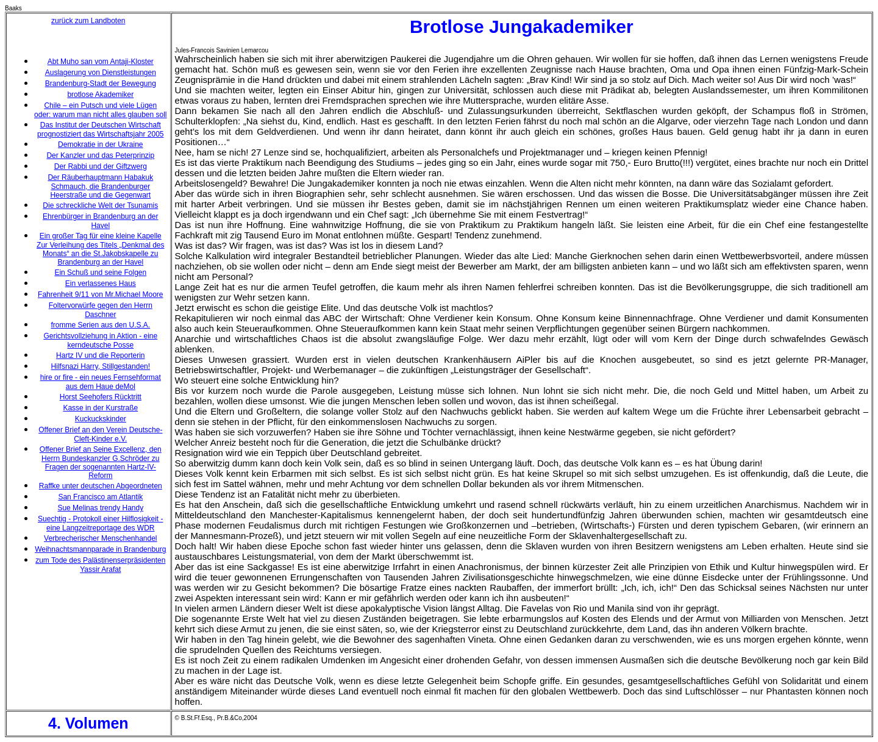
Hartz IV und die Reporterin (100, 355)
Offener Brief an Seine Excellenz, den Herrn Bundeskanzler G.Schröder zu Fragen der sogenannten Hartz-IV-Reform (101, 462)
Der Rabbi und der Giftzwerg (100, 166)
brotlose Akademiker (100, 94)
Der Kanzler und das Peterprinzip (100, 155)
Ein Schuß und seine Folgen (100, 272)
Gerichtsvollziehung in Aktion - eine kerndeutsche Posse (100, 340)
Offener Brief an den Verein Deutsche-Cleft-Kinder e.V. (100, 434)
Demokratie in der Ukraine (100, 144)
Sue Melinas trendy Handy (100, 508)
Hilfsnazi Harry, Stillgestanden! (101, 366)
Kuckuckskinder (100, 419)
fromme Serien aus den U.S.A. (100, 325)
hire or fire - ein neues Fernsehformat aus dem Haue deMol (100, 382)
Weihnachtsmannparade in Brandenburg (100, 549)
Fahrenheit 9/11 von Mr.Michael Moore (100, 294)
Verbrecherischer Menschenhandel (100, 538)
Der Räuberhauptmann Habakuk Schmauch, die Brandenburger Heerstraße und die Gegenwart (100, 186)
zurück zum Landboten (88, 20)
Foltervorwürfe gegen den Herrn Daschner (100, 310)
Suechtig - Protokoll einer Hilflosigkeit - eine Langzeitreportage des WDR (100, 523)
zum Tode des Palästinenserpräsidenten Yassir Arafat (100, 565)
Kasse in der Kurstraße (100, 408)
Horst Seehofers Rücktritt (100, 397)
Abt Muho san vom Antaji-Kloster (101, 61)
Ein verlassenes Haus (100, 283)
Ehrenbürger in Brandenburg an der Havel (100, 221)
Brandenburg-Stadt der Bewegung (100, 83)
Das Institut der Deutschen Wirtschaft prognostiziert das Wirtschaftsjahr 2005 (100, 129)
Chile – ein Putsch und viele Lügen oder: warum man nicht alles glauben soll (100, 110)
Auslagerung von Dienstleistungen (100, 72)
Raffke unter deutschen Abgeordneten (100, 486)
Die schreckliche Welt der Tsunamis (100, 205)
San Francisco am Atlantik (100, 497)
